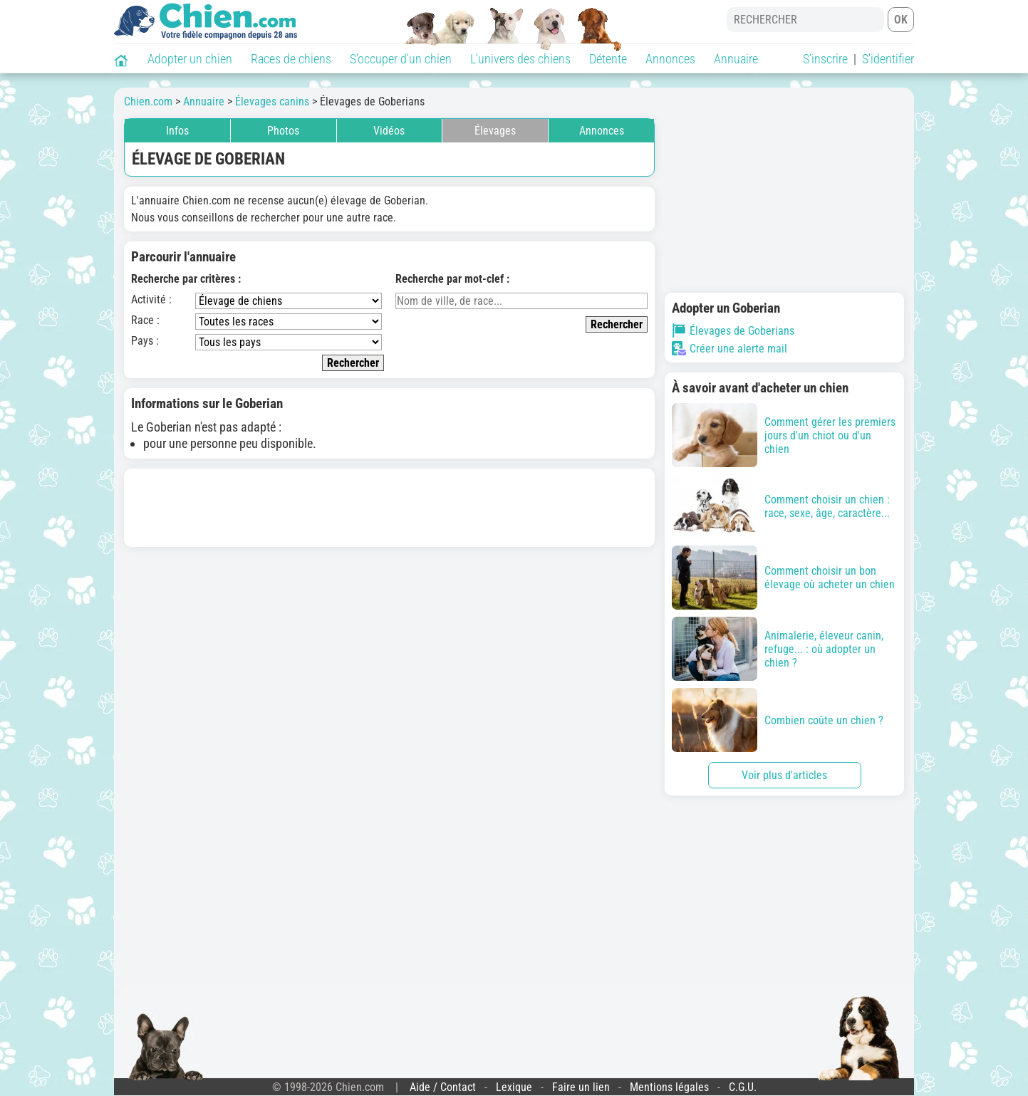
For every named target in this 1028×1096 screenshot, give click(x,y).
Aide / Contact (443, 1087)
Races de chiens (291, 58)
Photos (283, 130)
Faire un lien (581, 1087)
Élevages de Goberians (733, 330)
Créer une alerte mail (729, 348)
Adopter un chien (189, 58)
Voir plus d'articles (784, 775)
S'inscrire (825, 58)
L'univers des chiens (520, 58)
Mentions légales (669, 1087)
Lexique (514, 1087)
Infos (177, 130)
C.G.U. (743, 1087)
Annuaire (736, 58)
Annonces (670, 58)
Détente (608, 58)
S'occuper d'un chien (401, 58)
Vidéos (389, 130)
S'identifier (888, 58)
